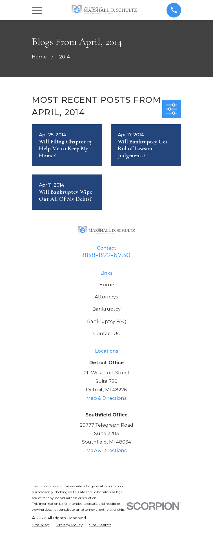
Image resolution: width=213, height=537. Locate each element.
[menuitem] (40, 525)
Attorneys (106, 297)
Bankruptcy (106, 309)
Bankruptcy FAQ (106, 321)
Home (106, 284)
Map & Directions (106, 398)
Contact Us (106, 333)
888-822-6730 (106, 255)
